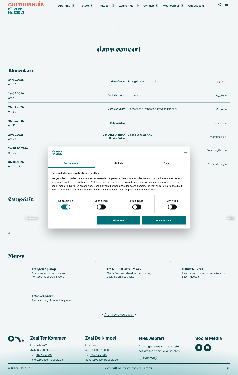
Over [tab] (166, 163)
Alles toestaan (164, 220)
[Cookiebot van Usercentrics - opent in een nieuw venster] (173, 152)
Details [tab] (119, 163)
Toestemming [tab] (71, 163)
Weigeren (118, 220)
